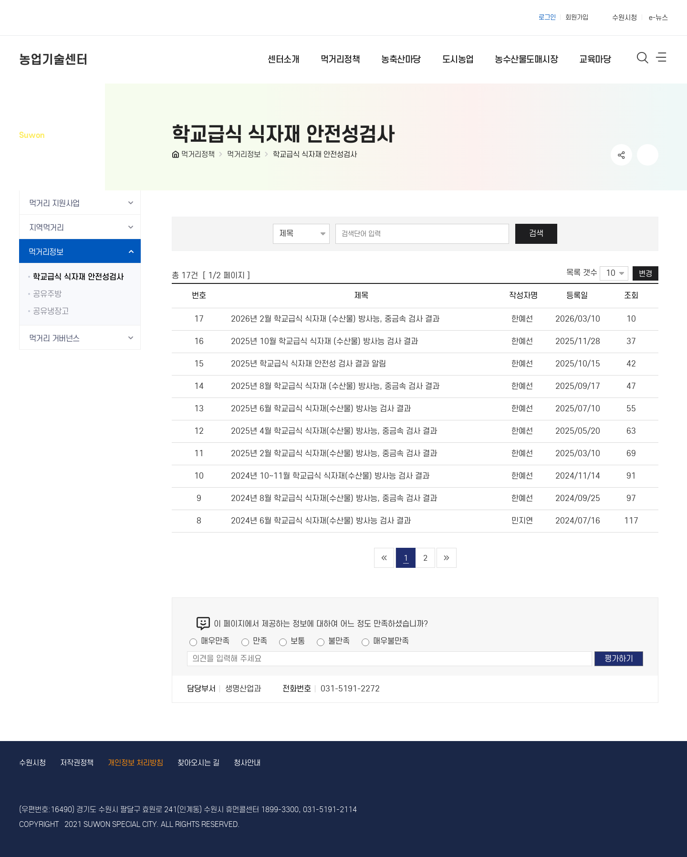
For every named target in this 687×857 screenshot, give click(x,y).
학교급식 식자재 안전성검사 (315, 154)
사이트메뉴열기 (662, 59)
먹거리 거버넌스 (54, 339)
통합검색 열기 (643, 57)
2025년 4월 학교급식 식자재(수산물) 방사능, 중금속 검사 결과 (334, 431)
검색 (536, 234)
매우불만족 (391, 641)
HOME (176, 156)
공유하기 (621, 155)
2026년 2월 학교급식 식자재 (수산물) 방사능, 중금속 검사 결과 (335, 319)
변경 (645, 273)
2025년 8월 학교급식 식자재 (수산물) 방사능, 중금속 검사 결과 (335, 386)
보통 (298, 641)
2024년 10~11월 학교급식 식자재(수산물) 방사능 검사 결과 (330, 476)
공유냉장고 (51, 311)
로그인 (547, 17)
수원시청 (624, 17)
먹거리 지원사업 (54, 204)
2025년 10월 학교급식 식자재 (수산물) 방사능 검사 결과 (324, 341)
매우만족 (215, 641)
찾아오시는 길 (198, 762)
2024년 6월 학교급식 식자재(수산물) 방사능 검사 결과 (321, 521)
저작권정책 (77, 762)
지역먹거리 (46, 228)
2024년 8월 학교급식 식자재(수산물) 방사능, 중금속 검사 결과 (334, 498)
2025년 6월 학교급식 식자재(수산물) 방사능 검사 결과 (321, 409)
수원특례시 (58, 17)
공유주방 (47, 294)
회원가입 (576, 17)
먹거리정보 (243, 154)
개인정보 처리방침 (135, 762)
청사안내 (247, 762)
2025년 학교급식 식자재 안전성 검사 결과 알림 (308, 364)
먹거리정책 (198, 154)
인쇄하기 (647, 155)
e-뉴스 (658, 17)
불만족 (339, 641)
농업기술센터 (53, 59)
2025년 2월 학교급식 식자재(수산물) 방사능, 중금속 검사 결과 (334, 454)
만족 (260, 641)
